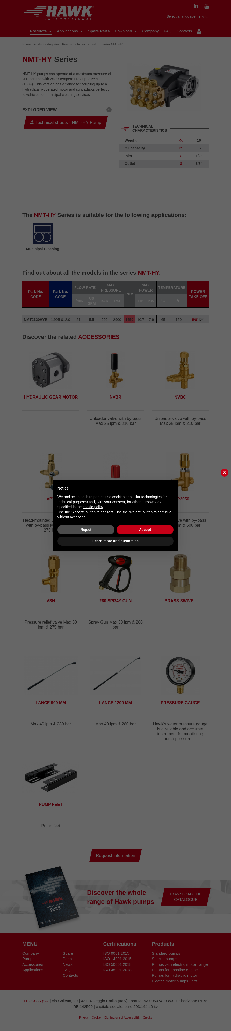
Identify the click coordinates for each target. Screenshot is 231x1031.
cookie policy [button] (93, 507)
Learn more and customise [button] (115, 541)
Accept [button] (145, 529)
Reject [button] (86, 529)
